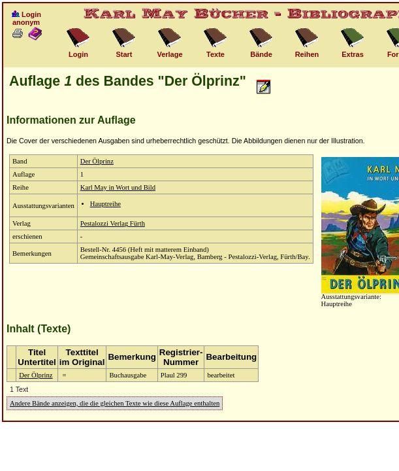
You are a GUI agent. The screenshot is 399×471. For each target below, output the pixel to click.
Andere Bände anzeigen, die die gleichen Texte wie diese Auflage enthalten (114, 403)
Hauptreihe (105, 203)
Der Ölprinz (97, 161)
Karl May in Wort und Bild (117, 187)
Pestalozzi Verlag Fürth (112, 223)
